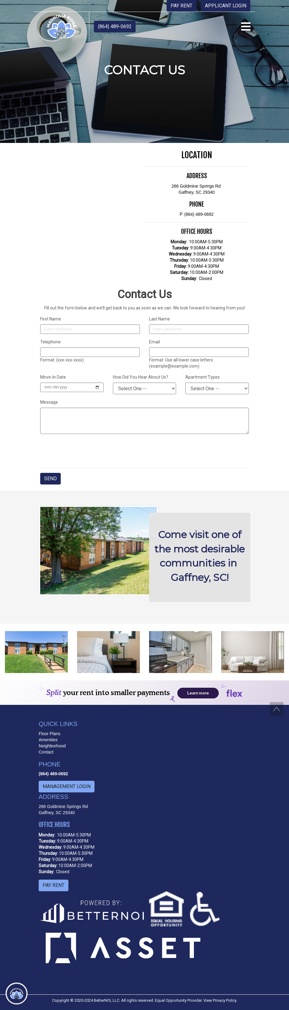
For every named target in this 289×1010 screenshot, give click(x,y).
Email (154, 341)
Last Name (159, 318)
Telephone (50, 341)
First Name (50, 318)
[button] (61, 26)
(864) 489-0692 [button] (115, 26)
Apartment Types (202, 377)
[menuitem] (17, 906)
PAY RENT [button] (181, 6)
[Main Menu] (17, 993)
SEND (50, 478)
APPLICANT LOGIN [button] (225, 6)
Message (49, 402)
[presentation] (86, 451)
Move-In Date (53, 377)
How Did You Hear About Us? (140, 377)
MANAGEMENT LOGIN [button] (67, 786)
